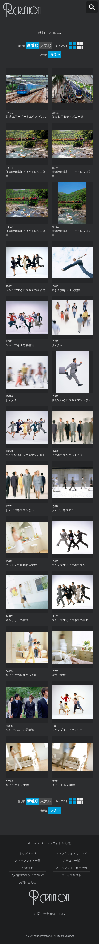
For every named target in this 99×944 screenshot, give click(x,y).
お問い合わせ (27, 882)
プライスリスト (71, 875)
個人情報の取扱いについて (28, 875)
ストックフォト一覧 (27, 860)
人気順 (46, 45)
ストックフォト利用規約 (71, 868)
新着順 (32, 45)
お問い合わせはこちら (49, 913)
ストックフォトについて (71, 853)
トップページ (27, 853)
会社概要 (27, 868)
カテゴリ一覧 (71, 860)
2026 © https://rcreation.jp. (39, 936)
